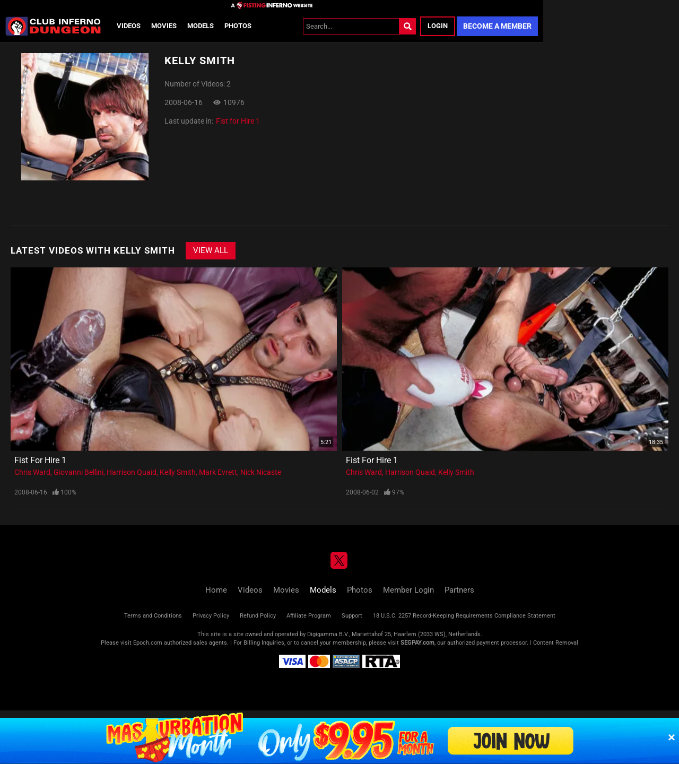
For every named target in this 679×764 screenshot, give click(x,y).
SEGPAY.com (417, 642)
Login (438, 26)
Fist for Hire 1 (238, 121)
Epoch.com (147, 642)
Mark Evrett (218, 472)
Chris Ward (32, 472)
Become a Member (497, 26)
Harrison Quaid (131, 472)
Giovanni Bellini (78, 472)
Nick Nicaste (260, 472)
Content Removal (555, 642)
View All (210, 250)
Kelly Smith (178, 472)
